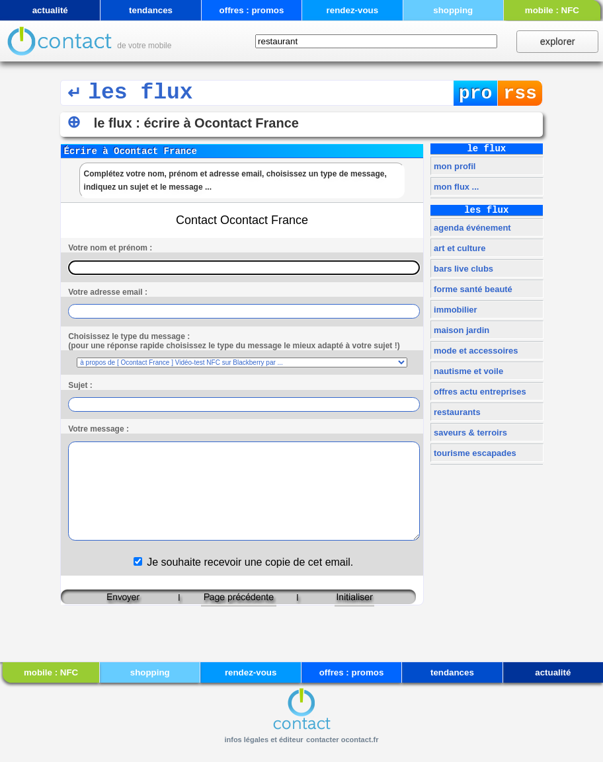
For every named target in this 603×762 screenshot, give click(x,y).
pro (476, 93)
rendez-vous (353, 10)
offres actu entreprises (478, 392)
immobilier (454, 310)
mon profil (453, 166)
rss (520, 93)
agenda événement (470, 228)
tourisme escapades (473, 453)
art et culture (458, 248)
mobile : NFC (552, 10)
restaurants (455, 412)
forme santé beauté (471, 289)
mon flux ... (455, 187)
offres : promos (252, 10)
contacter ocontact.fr (342, 739)
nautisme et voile (467, 371)
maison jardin (460, 330)
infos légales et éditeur (263, 739)
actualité (50, 10)
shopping (453, 10)
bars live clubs (462, 269)
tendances (151, 10)
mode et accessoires (474, 351)
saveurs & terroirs (468, 433)
